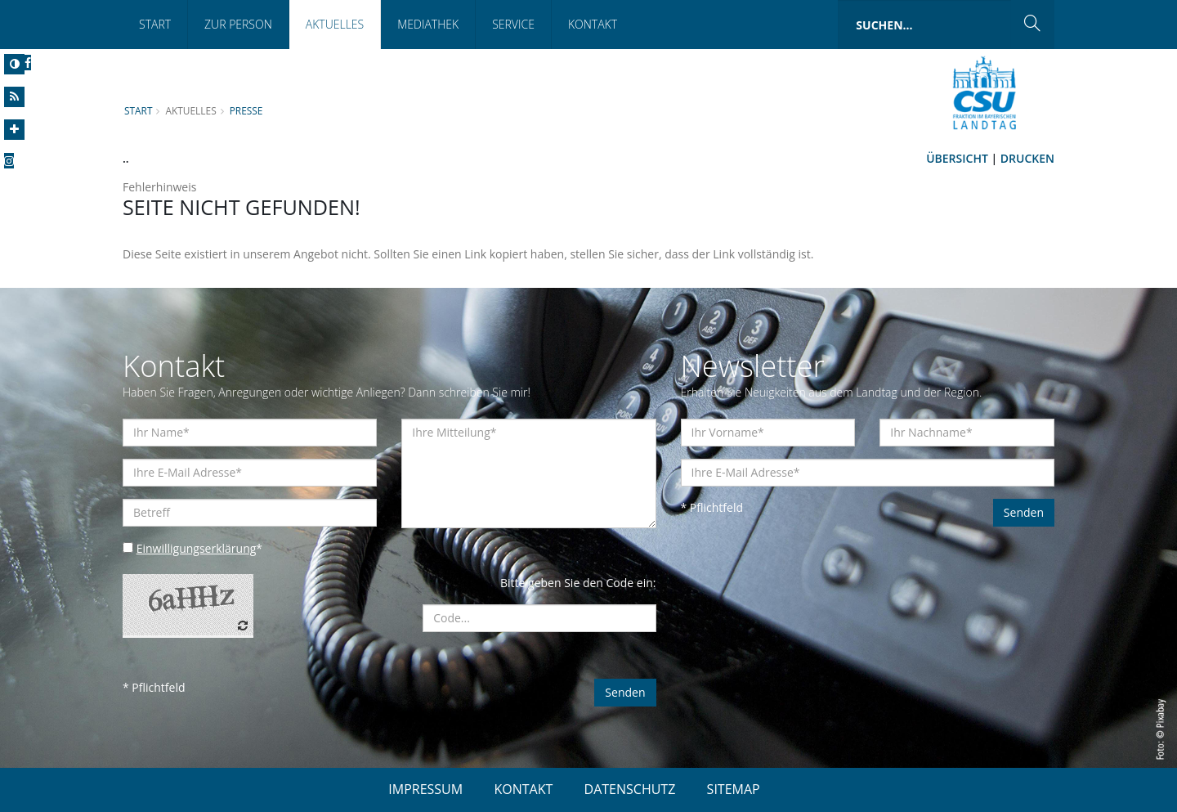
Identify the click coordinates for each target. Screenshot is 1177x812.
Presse (246, 110)
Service (513, 24)
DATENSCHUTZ (630, 789)
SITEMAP (733, 789)
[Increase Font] (14, 129)
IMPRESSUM (425, 789)
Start (155, 24)
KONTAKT (523, 789)
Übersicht (957, 158)
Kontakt (592, 24)
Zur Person (238, 24)
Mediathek (428, 24)
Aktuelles (335, 24)
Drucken (1027, 158)
